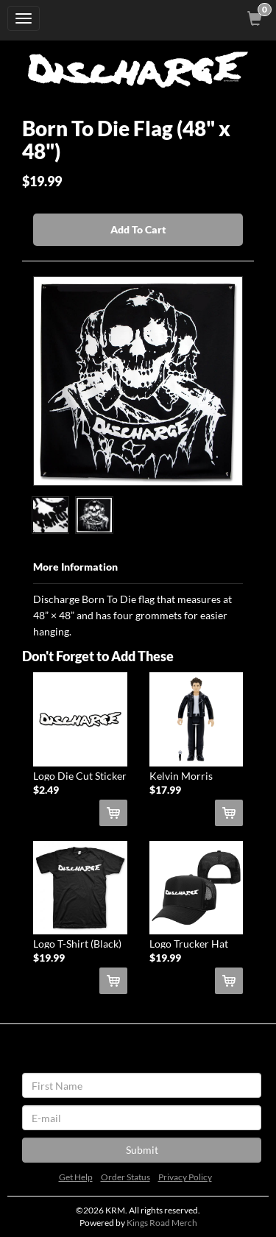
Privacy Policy (185, 1177)
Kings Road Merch (162, 1222)
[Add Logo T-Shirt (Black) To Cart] (113, 981)
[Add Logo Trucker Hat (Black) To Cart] (229, 981)
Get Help (76, 1177)
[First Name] (141, 1085)
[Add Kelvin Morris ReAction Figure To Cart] (229, 813)
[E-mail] (141, 1117)
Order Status (125, 1177)
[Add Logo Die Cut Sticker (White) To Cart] (113, 813)
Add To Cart (138, 229)
